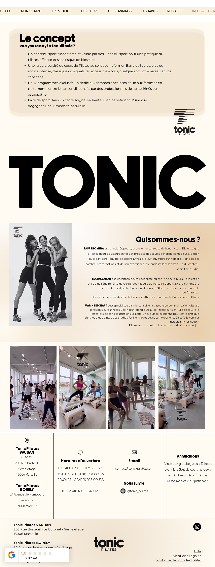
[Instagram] (123, 490)
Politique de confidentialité (178, 560)
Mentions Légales (187, 556)
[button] (62, 11)
